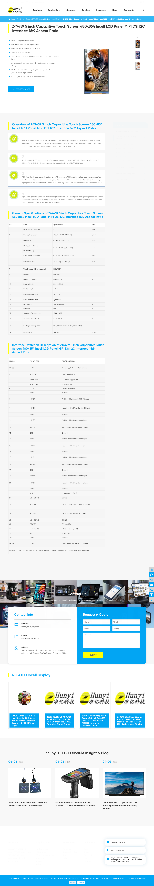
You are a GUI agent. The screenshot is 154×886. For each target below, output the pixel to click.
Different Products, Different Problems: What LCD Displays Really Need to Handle (75, 806)
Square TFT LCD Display (126, 145)
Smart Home (40, 858)
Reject (72, 882)
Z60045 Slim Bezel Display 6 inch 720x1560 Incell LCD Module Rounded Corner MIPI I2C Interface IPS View (129, 718)
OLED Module (121, 180)
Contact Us (129, 10)
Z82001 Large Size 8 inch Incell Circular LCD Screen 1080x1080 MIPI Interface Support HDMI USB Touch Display (24, 718)
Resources (101, 10)
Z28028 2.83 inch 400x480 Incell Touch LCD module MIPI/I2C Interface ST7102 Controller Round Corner (59, 718)
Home (13, 19)
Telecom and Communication (45, 855)
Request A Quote (21, 89)
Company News (89, 855)
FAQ (64, 855)
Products (37, 10)
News (114, 10)
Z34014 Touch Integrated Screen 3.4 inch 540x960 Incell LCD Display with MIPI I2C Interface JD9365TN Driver (94, 718)
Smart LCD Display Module (127, 173)
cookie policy (131, 878)
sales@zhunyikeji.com (36, 2)
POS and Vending (41, 852)
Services (86, 10)
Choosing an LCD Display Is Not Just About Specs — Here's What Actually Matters (120, 807)
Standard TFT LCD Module (127, 131)
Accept (81, 882)
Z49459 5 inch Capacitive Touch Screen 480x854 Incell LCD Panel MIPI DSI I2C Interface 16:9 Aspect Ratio (102, 19)
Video (65, 858)
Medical (38, 864)
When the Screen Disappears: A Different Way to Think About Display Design (27, 806)
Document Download (70, 852)
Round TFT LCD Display (126, 148)
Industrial (39, 861)
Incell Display (56, 19)
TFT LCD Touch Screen (125, 167)
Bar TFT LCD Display (125, 152)
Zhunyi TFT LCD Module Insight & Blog (77, 751)
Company (71, 10)
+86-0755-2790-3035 (17, 2)
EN (142, 2)
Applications (54, 10)
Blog (85, 858)
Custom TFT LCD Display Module (38, 19)
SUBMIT (95, 655)
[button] (138, 38)
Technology (67, 849)
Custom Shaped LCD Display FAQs (130, 160)
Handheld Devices (42, 849)
